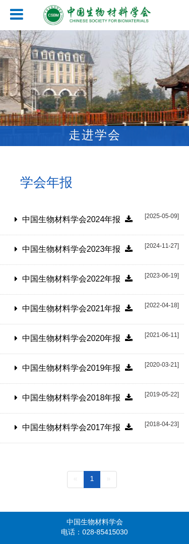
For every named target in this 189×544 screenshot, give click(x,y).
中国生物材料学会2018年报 (77, 398)
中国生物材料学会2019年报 (77, 368)
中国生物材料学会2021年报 (77, 309)
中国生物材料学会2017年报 (77, 428)
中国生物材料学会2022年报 (77, 279)
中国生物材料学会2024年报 (77, 220)
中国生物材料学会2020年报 (77, 338)
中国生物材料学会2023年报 (77, 249)
